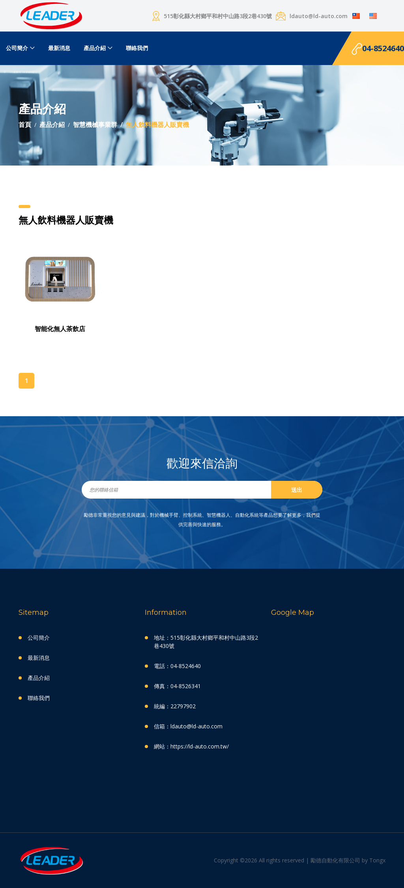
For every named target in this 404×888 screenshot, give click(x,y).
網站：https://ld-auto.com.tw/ (191, 746)
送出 (296, 489)
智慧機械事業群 (95, 124)
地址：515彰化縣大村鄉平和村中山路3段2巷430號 (206, 642)
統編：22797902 (175, 706)
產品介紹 (95, 48)
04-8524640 (378, 49)
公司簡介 (17, 48)
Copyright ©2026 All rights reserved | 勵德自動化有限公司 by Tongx (299, 860)
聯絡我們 (137, 48)
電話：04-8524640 (177, 666)
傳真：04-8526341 (177, 686)
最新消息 (59, 48)
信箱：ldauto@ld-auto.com (188, 726)
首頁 (25, 124)
